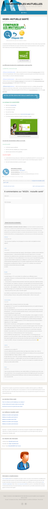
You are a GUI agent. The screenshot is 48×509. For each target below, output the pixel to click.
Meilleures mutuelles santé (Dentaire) (10, 423)
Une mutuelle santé (6, 478)
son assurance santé (22, 483)
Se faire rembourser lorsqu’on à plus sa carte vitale (13, 404)
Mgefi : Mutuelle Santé (13, 443)
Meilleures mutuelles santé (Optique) (10, 421)
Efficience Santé (6, 86)
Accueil (6, 499)
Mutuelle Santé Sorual (13, 441)
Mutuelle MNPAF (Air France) (14, 445)
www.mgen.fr (22, 170)
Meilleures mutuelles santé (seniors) (10, 417)
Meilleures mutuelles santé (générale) (10, 415)
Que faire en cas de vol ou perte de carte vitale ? (12, 406)
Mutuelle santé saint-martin (9, 186)
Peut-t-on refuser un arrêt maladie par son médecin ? (13, 402)
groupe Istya (13, 105)
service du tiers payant (26, 114)
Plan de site (40, 499)
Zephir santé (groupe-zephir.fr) (38, 186)
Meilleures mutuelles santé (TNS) (9, 419)
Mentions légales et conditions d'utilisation (28, 499)
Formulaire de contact (13, 499)
